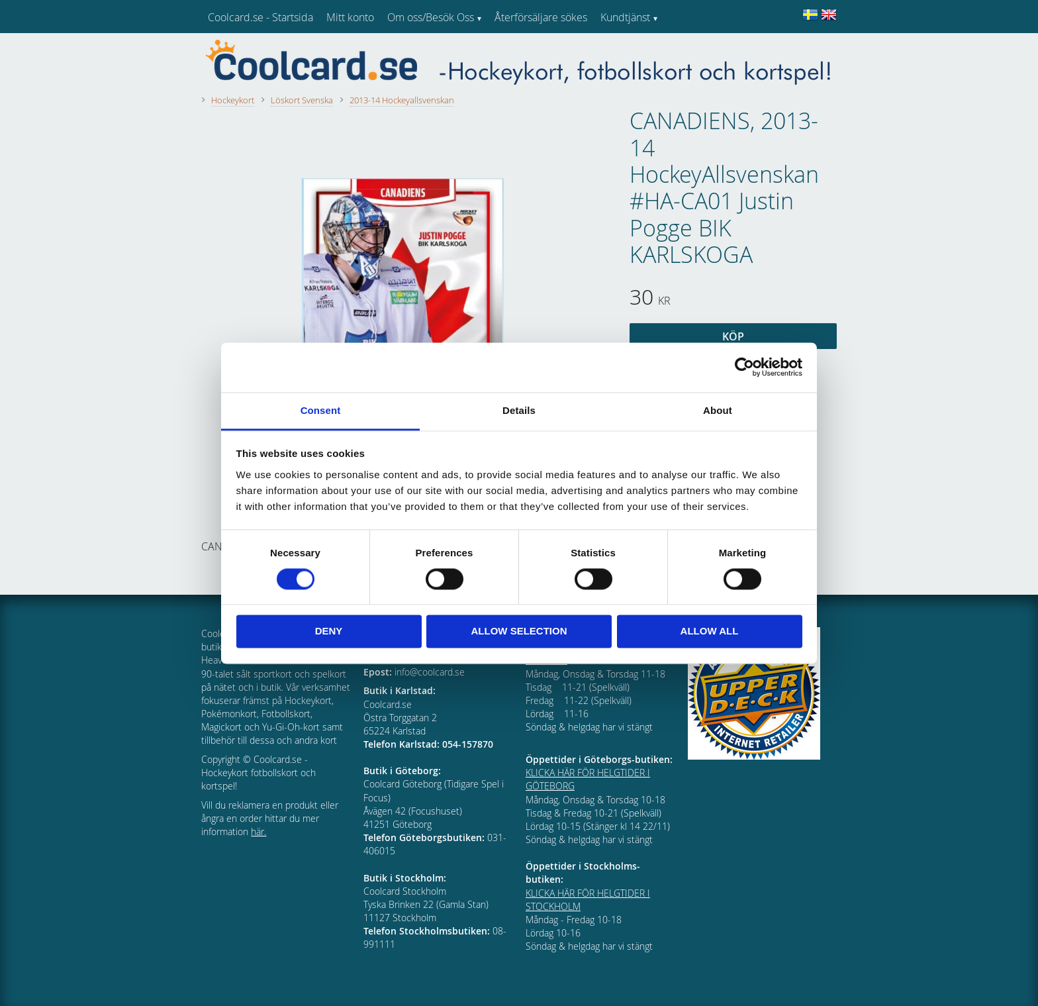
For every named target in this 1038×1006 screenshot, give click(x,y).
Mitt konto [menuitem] (350, 17)
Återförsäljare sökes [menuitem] (541, 17)
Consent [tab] (321, 410)
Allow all (710, 631)
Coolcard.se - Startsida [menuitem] (260, 17)
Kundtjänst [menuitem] (625, 17)
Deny (329, 631)
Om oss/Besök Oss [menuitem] (430, 17)
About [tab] (717, 410)
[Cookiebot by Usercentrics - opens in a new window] (744, 367)
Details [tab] (519, 410)
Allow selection (519, 631)
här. (258, 831)
